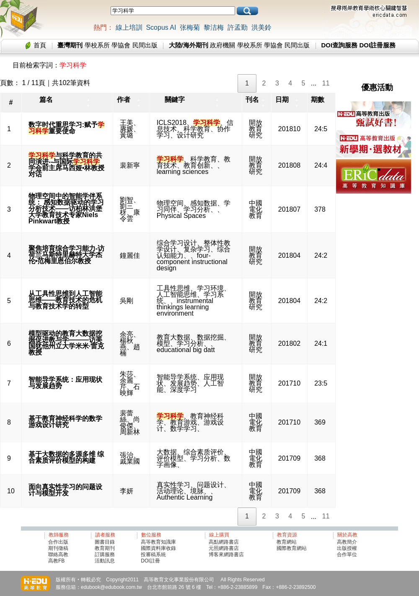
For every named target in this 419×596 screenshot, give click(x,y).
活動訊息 (105, 561)
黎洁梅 (214, 27)
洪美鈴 (261, 27)
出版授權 (347, 548)
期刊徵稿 (58, 548)
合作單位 (347, 554)
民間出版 (145, 45)
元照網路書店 (224, 548)
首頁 (40, 45)
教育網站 (287, 542)
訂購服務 (105, 554)
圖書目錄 (105, 542)
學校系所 (97, 45)
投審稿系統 (153, 554)
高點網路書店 (224, 542)
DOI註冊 (150, 561)
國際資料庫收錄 (158, 548)
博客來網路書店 (226, 554)
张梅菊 (190, 27)
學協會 (120, 45)
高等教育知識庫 (158, 542)
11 (326, 83)
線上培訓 (129, 27)
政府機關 (222, 45)
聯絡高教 (58, 554)
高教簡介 (347, 542)
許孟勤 (238, 27)
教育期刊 (105, 548)
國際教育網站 (292, 548)
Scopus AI (161, 27)
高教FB (56, 561)
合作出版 (58, 542)
